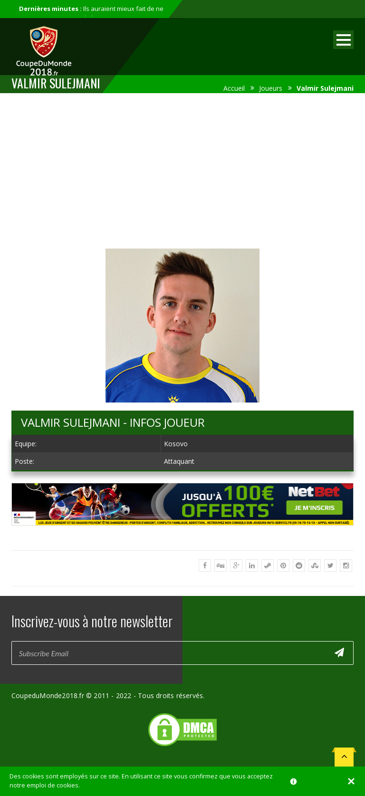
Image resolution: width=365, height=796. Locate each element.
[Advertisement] (182, 169)
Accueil (234, 88)
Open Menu (343, 39)
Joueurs (270, 88)
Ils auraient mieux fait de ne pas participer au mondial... (91, 13)
